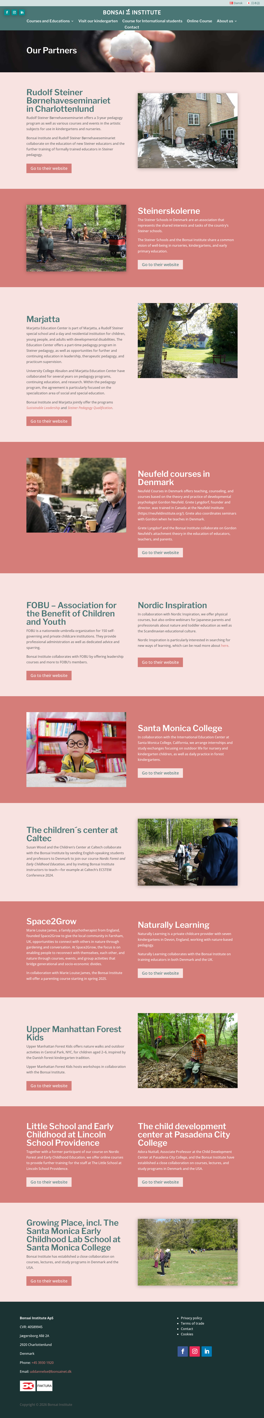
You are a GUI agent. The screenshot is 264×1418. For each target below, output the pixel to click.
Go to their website (49, 168)
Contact (132, 27)
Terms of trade (192, 1323)
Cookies (187, 1334)
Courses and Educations (48, 21)
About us (225, 21)
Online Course (199, 21)
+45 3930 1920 (43, 1362)
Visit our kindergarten (98, 21)
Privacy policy (191, 1318)
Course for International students (152, 21)
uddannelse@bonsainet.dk (51, 1371)
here (224, 645)
